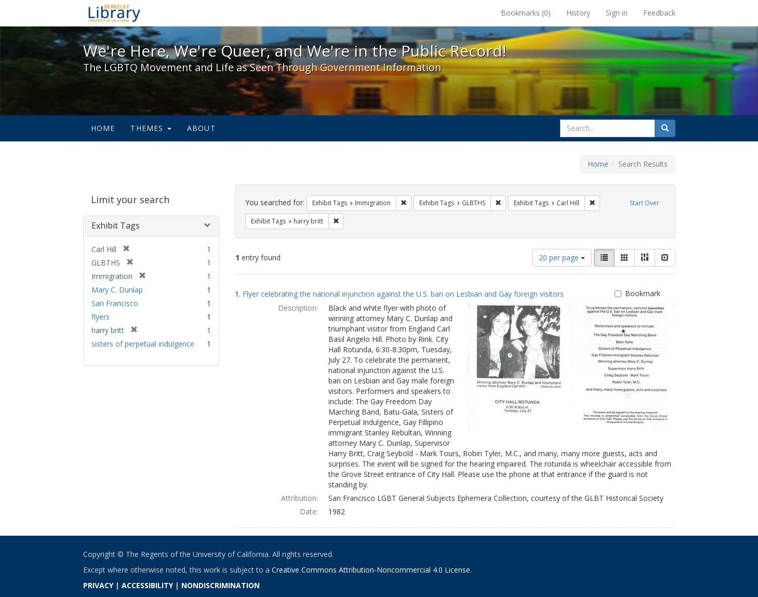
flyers (100, 317)
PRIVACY (98, 585)
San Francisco (114, 303)
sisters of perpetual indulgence (142, 344)
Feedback (659, 13)
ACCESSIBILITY (147, 585)
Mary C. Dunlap (117, 290)
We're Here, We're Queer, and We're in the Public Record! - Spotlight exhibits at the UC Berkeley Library (114, 13)
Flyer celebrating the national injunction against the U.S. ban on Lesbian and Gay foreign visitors (403, 294)
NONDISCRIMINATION (220, 585)
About (201, 128)
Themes (150, 128)
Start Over (644, 202)
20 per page (562, 257)
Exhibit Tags (115, 225)
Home (103, 128)
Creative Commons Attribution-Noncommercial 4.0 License (371, 570)
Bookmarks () (526, 13)
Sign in (617, 13)
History (578, 13)
